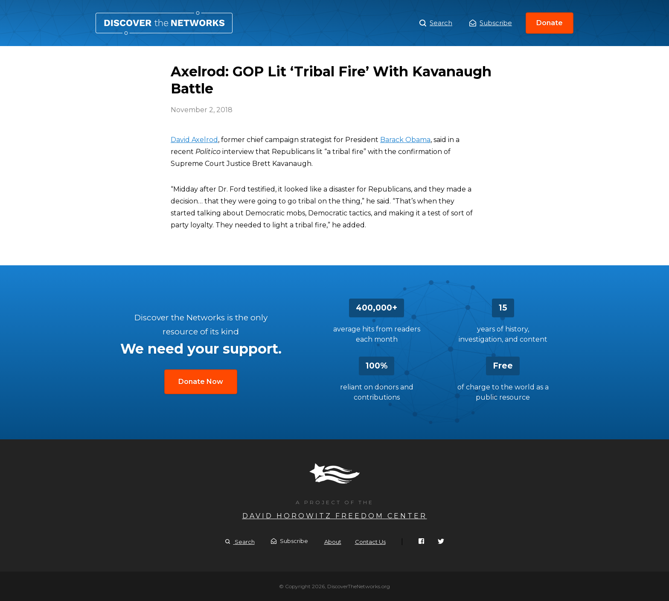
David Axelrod (194, 140)
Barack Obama (405, 140)
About (332, 541)
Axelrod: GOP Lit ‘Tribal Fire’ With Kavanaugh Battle (164, 23)
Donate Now (200, 381)
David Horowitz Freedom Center (334, 516)
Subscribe (490, 23)
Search (435, 23)
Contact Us (370, 541)
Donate (549, 23)
